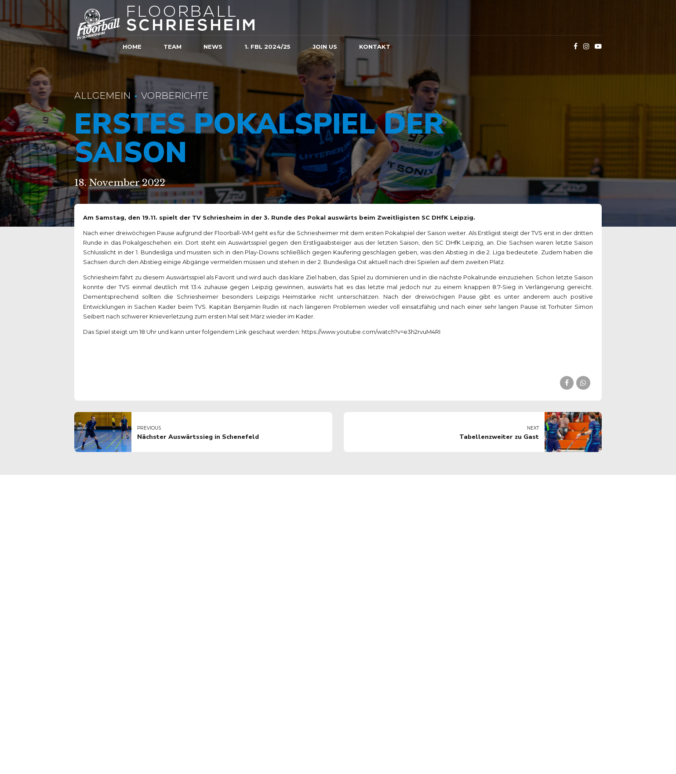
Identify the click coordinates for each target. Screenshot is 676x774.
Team (173, 46)
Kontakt (374, 46)
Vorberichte (174, 95)
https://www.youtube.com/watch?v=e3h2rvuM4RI (371, 331)
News (213, 46)
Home (132, 46)
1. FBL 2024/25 (267, 46)
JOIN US (325, 46)
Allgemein (102, 95)
